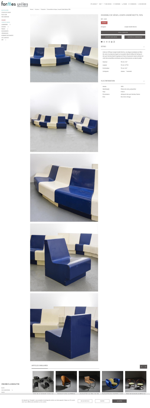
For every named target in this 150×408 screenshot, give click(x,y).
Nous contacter (123, 32)
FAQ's (3, 392)
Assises (37, 9)
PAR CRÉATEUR (5, 17)
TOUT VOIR (4, 15)
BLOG (2, 388)
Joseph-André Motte (130, 27)
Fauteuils (43, 9)
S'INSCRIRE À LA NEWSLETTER (10, 384)
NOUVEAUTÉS (4, 10)
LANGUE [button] (93, 4)
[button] (6, 24)
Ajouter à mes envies (111, 37)
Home (31, 9)
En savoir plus (85, 401)
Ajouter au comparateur (135, 37)
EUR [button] (100, 4)
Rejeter (102, 401)
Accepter (119, 401)
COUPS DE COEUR (6, 12)
